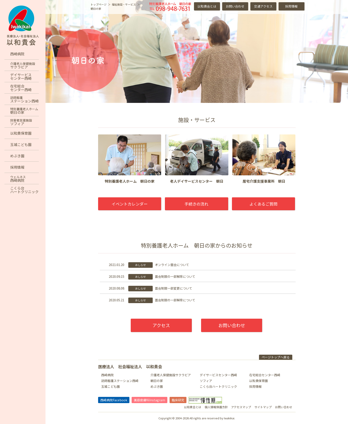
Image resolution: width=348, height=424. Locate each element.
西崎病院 (107, 375)
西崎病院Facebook (113, 400)
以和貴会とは (207, 6)
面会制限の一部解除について (175, 276)
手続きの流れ (196, 204)
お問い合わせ (235, 6)
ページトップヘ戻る (276, 357)
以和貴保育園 (258, 380)
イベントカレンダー (130, 204)
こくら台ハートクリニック (218, 386)
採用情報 (291, 6)
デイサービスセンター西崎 (218, 375)
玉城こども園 (110, 386)
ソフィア (206, 380)
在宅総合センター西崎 (264, 375)
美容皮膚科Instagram (149, 400)
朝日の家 (156, 380)
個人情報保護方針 (216, 407)
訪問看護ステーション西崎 (119, 380)
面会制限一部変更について (173, 288)
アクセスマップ (241, 407)
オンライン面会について (172, 264)
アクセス (161, 325)
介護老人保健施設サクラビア (170, 375)
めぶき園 (156, 386)
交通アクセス (263, 6)
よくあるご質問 (263, 204)
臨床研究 (178, 400)
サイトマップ (263, 407)
